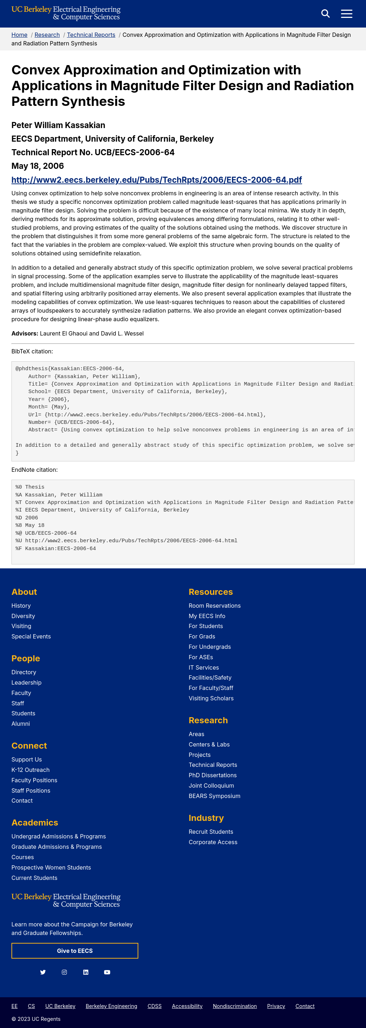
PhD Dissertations (213, 775)
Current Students (34, 877)
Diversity (23, 616)
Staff (17, 703)
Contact (22, 800)
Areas (196, 734)
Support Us (26, 759)
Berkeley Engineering (111, 1006)
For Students (206, 626)
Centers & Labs (209, 744)
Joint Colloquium (211, 785)
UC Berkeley (60, 1006)
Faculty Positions (34, 780)
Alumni (20, 723)
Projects (200, 754)
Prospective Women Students (51, 867)
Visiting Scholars (211, 698)
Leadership (26, 682)
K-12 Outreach (30, 769)
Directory (23, 672)
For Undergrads (210, 646)
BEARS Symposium (215, 795)
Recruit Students (211, 831)
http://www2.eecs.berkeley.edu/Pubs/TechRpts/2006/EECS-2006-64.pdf (156, 180)
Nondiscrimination (235, 1006)
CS (31, 1006)
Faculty (21, 692)
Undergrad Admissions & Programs (58, 836)
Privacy (276, 1006)
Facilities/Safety (210, 677)
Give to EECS (75, 950)
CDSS (155, 1006)
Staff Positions (30, 790)
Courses (22, 857)
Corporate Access (213, 842)
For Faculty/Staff (211, 687)
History (21, 605)
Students (23, 713)
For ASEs (201, 657)
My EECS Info (207, 616)
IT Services (204, 667)
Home (19, 34)
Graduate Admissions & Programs (56, 846)
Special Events (31, 636)
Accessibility (187, 1006)
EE (14, 1006)
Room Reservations (215, 605)
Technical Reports (91, 34)
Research (47, 34)
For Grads (202, 636)
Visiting (21, 626)
